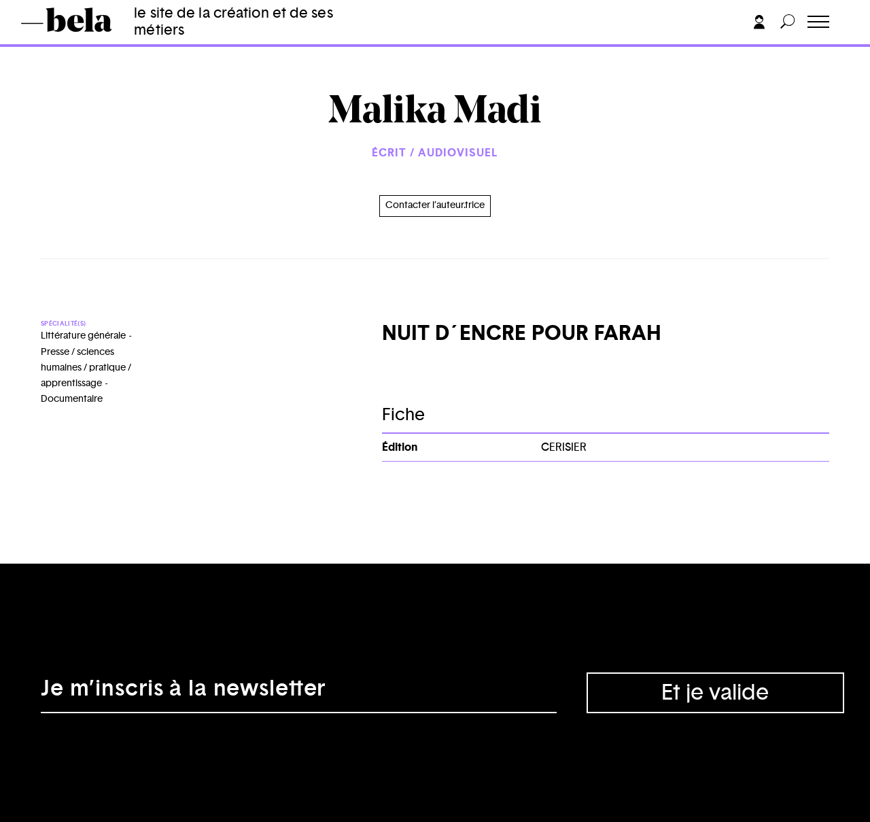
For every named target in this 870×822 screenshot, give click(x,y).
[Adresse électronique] (299, 692)
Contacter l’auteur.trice (435, 205)
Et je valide (715, 693)
